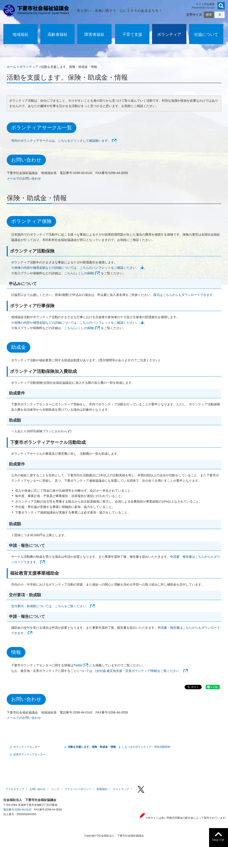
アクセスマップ (15, 789)
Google (210, 7)
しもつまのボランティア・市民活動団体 (146, 746)
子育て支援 (132, 34)
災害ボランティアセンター (29, 754)
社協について (206, 34)
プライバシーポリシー (78, 789)
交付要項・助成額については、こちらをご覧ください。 (50, 606)
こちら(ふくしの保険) (79, 273)
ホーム (11, 67)
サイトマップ (121, 789)
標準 (209, 14)
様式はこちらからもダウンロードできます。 (184, 295)
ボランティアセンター (26, 746)
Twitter (78, 665)
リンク (55, 789)
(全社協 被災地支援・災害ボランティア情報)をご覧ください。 (138, 671)
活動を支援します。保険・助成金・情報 (92, 746)
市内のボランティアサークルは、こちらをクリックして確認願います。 (61, 140)
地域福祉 (20, 34)
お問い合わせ (38, 789)
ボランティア (169, 34)
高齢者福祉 (57, 34)
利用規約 (102, 789)
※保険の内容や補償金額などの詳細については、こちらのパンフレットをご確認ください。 (75, 267)
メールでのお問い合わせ (24, 178)
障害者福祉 (94, 34)
